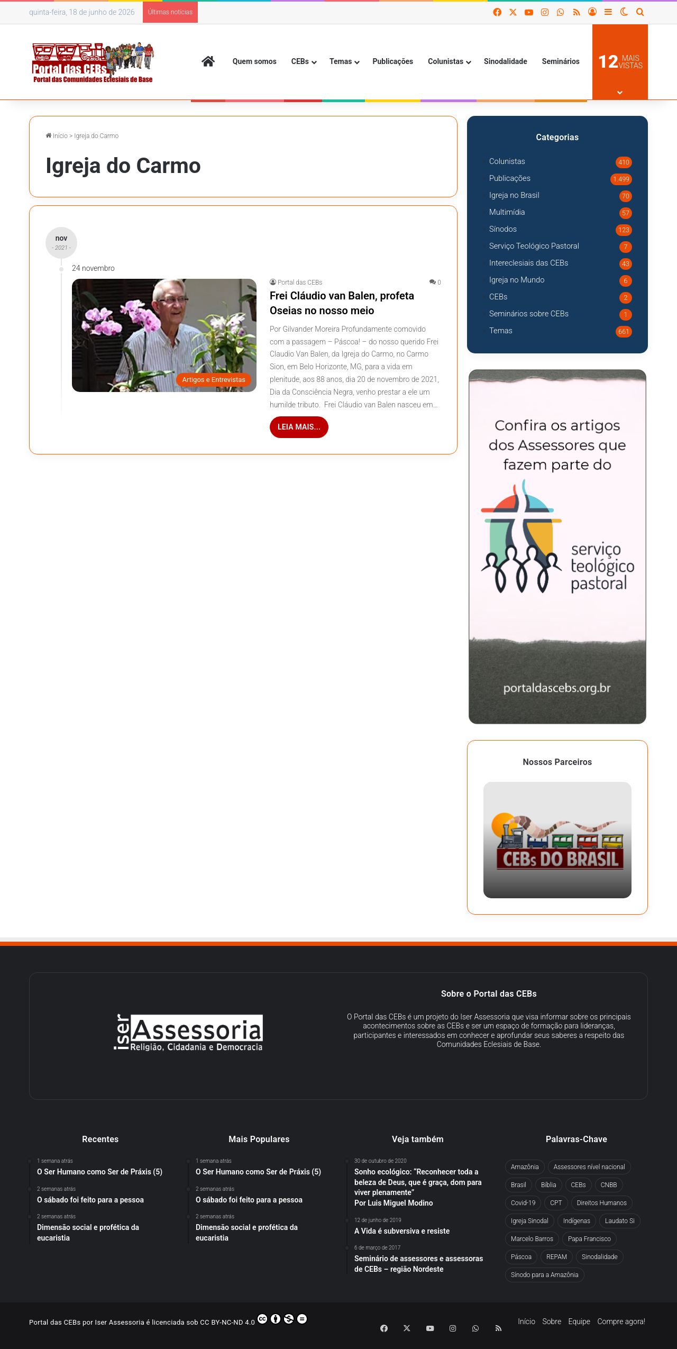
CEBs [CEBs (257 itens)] (578, 1185)
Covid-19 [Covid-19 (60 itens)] (523, 1203)
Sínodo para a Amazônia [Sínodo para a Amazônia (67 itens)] (545, 1275)
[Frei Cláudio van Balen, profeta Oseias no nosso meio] (164, 335)
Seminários (561, 61)
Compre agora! (621, 1321)
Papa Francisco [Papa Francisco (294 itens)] (589, 1239)
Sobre (551, 1321)
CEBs (300, 61)
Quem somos (255, 61)
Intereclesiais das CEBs (529, 263)
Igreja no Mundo (516, 280)
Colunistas (445, 61)
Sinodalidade (505, 61)
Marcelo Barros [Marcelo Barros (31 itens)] (532, 1239)
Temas (341, 61)
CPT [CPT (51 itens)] (556, 1203)
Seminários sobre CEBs (529, 313)
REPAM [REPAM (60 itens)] (556, 1257)
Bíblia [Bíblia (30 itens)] (548, 1185)
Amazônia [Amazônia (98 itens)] (525, 1167)
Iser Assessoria (120, 1322)
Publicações (392, 61)
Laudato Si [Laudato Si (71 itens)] (620, 1221)
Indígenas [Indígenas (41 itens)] (576, 1221)
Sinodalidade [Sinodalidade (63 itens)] (600, 1257)
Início (56, 136)
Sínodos (503, 229)
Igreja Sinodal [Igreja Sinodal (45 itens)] (529, 1221)
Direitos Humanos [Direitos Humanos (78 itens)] (602, 1203)
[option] (557, 840)
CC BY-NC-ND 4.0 (254, 1319)
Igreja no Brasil (514, 195)
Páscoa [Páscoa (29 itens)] (521, 1257)
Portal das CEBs (300, 282)
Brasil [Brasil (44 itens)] (518, 1185)
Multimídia (507, 212)
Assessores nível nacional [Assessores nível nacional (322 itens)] (589, 1167)
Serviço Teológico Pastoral (534, 246)
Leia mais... (299, 427)
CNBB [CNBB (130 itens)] (609, 1185)
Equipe (579, 1321)
